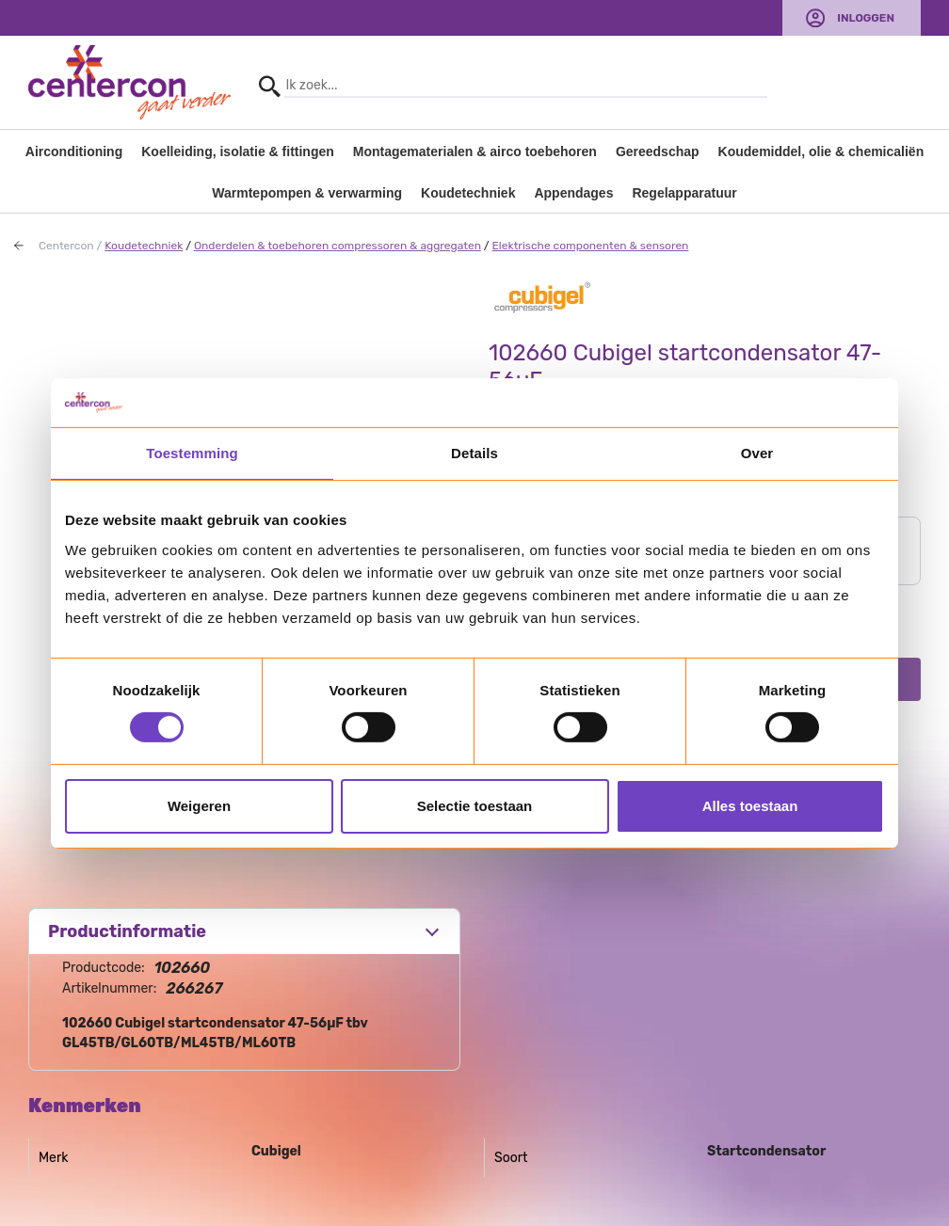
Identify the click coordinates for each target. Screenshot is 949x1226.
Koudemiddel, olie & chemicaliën (821, 151)
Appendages (573, 192)
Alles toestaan (750, 806)
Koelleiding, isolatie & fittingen (237, 151)
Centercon (66, 245)
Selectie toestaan (475, 806)
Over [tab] (757, 453)
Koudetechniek (468, 192)
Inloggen (865, 17)
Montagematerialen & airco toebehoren (475, 151)
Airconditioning (73, 151)
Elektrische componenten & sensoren (590, 245)
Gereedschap (658, 151)
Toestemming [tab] (192, 453)
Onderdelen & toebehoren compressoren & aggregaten (337, 245)
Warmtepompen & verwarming (307, 192)
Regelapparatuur (684, 192)
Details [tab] (474, 453)
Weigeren (199, 806)
